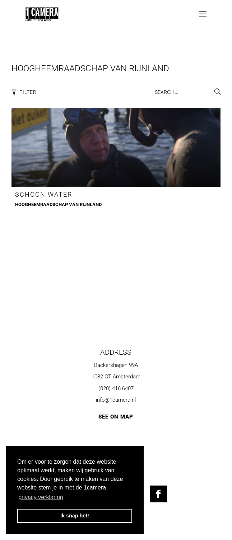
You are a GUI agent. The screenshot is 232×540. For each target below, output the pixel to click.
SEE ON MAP (115, 417)
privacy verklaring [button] (40, 497)
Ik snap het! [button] (74, 516)
